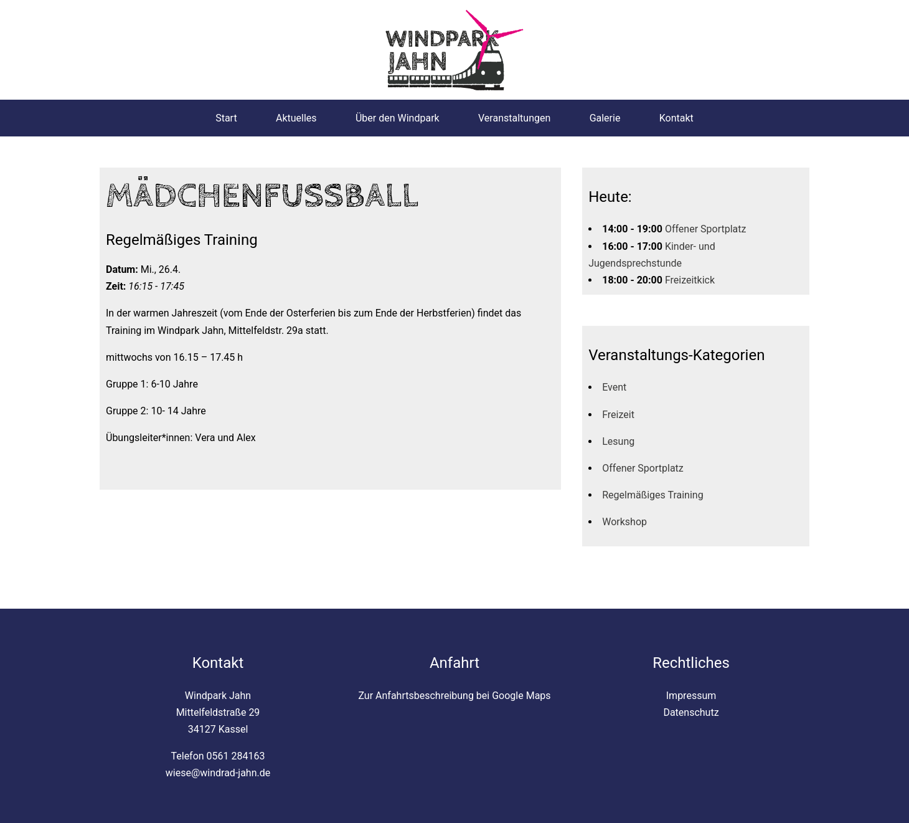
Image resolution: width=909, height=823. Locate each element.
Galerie (605, 118)
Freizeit (618, 415)
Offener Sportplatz (706, 229)
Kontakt (676, 118)
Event (614, 387)
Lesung (618, 441)
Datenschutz (690, 712)
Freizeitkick (690, 280)
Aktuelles (296, 118)
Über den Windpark (398, 118)
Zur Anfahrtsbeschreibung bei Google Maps (454, 696)
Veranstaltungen (514, 118)
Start (226, 118)
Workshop (624, 522)
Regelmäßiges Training (652, 495)
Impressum (691, 696)
